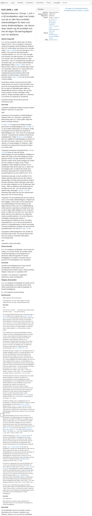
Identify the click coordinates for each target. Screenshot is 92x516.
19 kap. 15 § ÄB (34, 291)
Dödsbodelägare (71, 26)
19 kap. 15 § (82, 17)
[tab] (72, 9)
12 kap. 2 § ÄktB (40, 37)
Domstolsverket (71, 31)
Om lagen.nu (26, 515)
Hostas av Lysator (64, 515)
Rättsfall (20, 2)
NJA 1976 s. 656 (7, 343)
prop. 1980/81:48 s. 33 (40, 255)
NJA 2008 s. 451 (17, 386)
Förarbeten (29, 2)
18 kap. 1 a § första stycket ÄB (24, 311)
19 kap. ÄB (36, 235)
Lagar (13, 2)
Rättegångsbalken (36, 326)
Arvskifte (69, 24)
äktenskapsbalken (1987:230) (76, 22)
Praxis (49, 2)
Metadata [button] (59, 9)
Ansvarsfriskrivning (38, 515)
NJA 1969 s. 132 (7, 309)
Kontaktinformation (51, 515)
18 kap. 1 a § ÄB (21, 99)
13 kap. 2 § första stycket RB (14, 319)
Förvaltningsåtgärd (72, 27)
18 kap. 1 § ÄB (7, 91)
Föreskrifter (40, 2)
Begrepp (56, 2)
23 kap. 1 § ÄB (9, 93)
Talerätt (69, 29)
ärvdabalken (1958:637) (77, 19)
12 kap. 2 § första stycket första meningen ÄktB (29, 382)
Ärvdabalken (31, 268)
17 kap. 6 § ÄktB (44, 305)
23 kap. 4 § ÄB (41, 284)
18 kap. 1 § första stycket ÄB (13, 237)
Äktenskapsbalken (21, 307)
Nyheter (64, 2)
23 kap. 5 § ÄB (23, 305)
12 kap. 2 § (70, 21)
